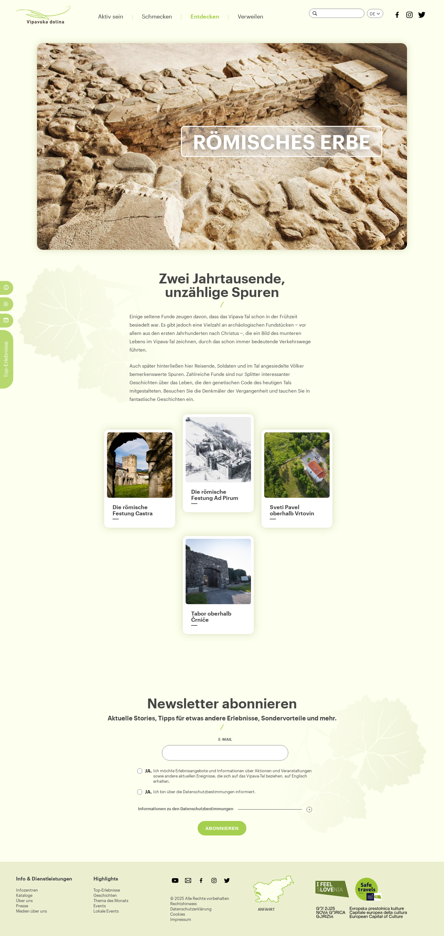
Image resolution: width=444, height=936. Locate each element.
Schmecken (157, 16)
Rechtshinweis (183, 903)
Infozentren (27, 890)
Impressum (180, 919)
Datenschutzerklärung (191, 908)
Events (99, 905)
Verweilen (250, 16)
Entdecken (205, 16)
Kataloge (24, 895)
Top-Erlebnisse (106, 890)
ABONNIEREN (222, 828)
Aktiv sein (110, 16)
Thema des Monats (110, 900)
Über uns (24, 900)
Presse (22, 905)
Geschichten (105, 895)
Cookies (177, 914)
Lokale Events (106, 911)
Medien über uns (31, 911)
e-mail (225, 739)
